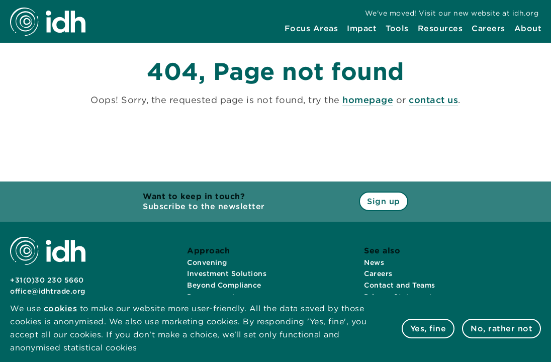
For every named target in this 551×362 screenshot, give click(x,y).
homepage (367, 100)
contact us (433, 100)
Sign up (383, 201)
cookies (60, 308)
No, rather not (501, 328)
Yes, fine (428, 328)
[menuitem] (311, 29)
